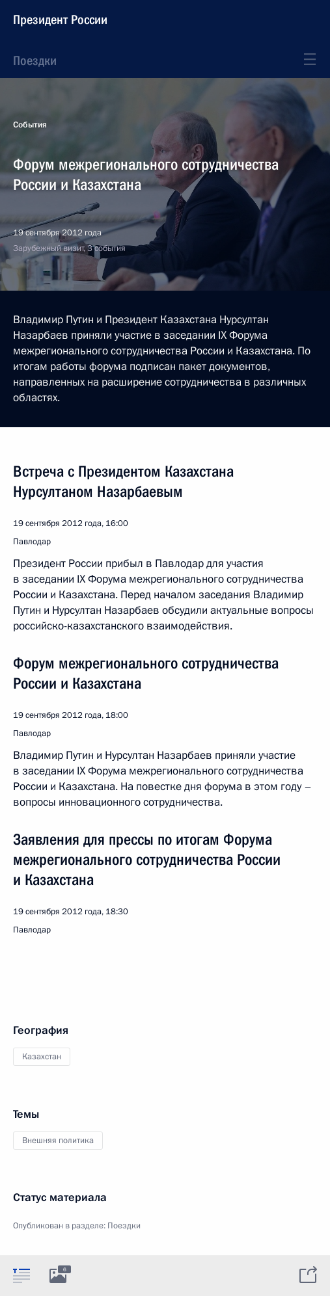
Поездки (35, 60)
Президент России (60, 19)
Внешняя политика (58, 1140)
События (30, 125)
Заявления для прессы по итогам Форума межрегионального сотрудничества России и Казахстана (147, 859)
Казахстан (41, 1057)
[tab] (21, 1275)
